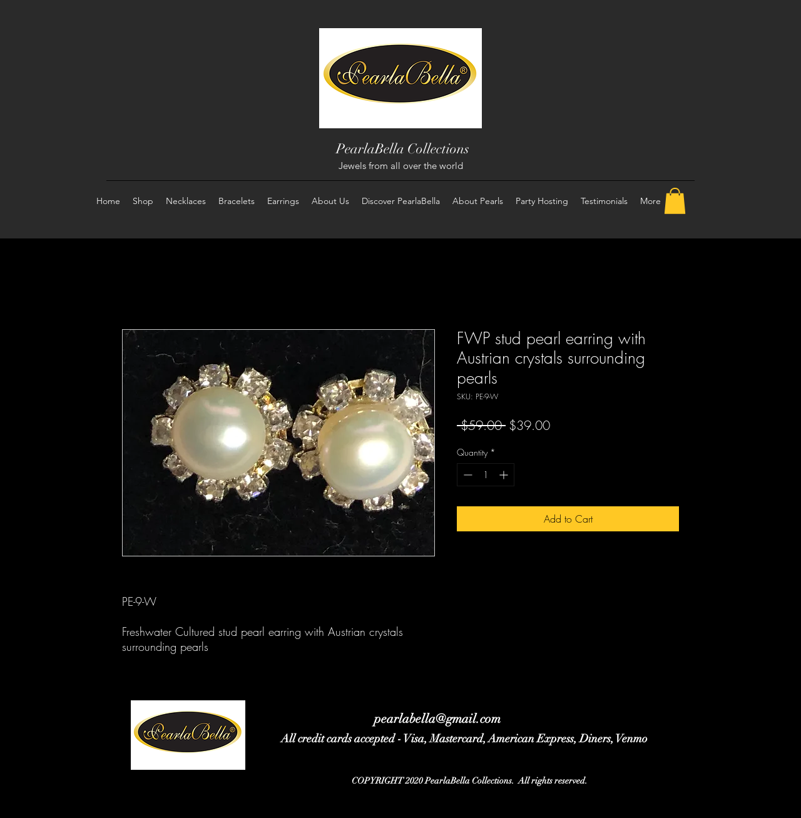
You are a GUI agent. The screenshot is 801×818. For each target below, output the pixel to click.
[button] (675, 201)
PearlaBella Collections (402, 148)
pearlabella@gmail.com (437, 719)
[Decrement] (466, 475)
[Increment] (505, 475)
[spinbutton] (485, 475)
